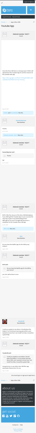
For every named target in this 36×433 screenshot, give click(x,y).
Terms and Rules (18, 429)
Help (21, 425)
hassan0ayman (21, 120)
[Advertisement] (18, 55)
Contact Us (15, 425)
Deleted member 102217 (21, 34)
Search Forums (6, 17)
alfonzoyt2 (7, 229)
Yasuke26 (21, 321)
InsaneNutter (14, 113)
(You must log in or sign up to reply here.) (23, 375)
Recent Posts (16, 17)
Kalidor (6, 113)
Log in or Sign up (29, 2)
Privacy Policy (18, 431)
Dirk (21, 236)
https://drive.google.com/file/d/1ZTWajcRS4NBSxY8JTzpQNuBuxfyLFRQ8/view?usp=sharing (17, 78)
